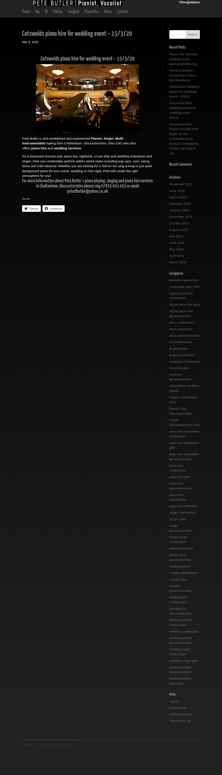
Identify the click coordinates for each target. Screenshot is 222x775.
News (108, 37)
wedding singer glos (183, 685)
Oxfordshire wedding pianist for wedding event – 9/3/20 (184, 116)
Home (26, 37)
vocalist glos (178, 604)
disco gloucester (181, 354)
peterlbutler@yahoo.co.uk (87, 216)
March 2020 (177, 222)
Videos (58, 37)
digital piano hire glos (184, 329)
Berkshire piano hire (183, 305)
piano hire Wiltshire (183, 531)
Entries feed (178, 732)
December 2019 (181, 241)
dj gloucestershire (182, 380)
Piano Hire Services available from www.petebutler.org (183, 84)
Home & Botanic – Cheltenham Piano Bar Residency (182, 100)
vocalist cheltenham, (184, 598)
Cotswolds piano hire (184, 311)
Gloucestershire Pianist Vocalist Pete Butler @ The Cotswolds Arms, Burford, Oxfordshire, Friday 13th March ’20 (184, 163)
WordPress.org (180, 745)
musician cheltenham (184, 386)
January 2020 (179, 235)
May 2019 (176, 274)
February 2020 (180, 228)
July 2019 (176, 261)
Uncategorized (179, 591)
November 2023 (181, 209)
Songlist (73, 37)
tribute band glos (181, 573)
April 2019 (176, 280)
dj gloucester (178, 373)
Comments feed (180, 739)
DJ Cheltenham (180, 367)
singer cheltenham (182, 537)
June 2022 (176, 215)
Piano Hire (92, 37)
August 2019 (178, 254)
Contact (122, 37)
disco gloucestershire (184, 360)
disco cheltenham (182, 347)
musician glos (179, 393)
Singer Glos (177, 544)
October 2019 (179, 248)
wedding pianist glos (184, 656)
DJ (46, 37)
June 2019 (176, 267)
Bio (37, 37)
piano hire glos (180, 502)
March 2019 (177, 287)
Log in (173, 726)
